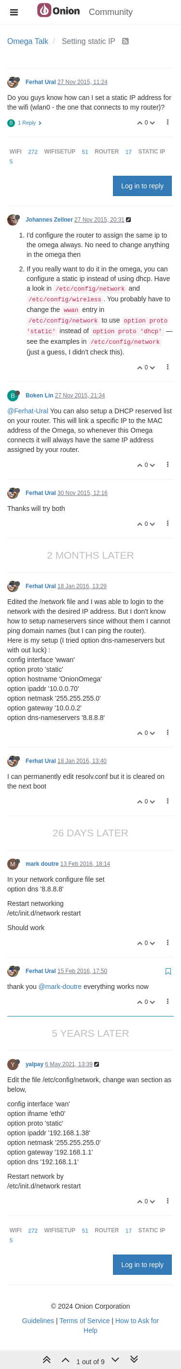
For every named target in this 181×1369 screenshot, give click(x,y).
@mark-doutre (60, 986)
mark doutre (42, 864)
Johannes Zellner (49, 219)
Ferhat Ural (41, 82)
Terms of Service (84, 1321)
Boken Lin (39, 395)
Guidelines (38, 1321)
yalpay (34, 1064)
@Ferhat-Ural (27, 411)
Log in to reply (142, 186)
